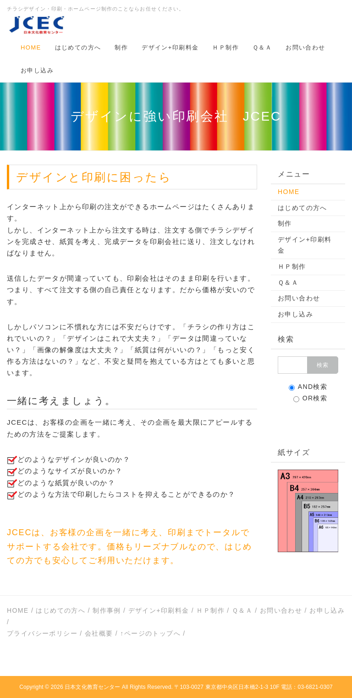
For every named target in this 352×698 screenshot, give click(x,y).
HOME (31, 47)
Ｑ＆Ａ (262, 47)
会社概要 (99, 633)
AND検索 (308, 387)
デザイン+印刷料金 (170, 47)
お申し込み (37, 70)
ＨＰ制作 (225, 47)
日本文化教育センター (92, 687)
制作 (121, 47)
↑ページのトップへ (150, 633)
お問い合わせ (305, 47)
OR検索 (310, 398)
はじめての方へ (78, 47)
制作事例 (107, 610)
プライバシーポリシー (42, 633)
